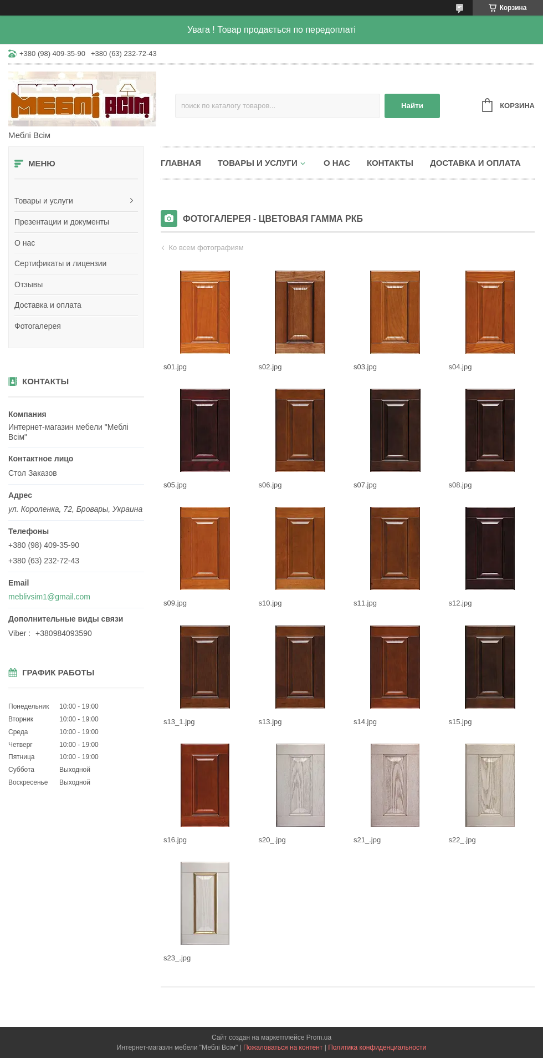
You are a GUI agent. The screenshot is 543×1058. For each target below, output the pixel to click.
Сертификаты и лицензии (60, 263)
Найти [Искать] (412, 105)
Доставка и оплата (47, 305)
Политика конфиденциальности (377, 1047)
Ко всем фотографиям (206, 247)
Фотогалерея (37, 326)
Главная (181, 163)
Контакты (390, 163)
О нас (24, 242)
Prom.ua (318, 1037)
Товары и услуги (43, 200)
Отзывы (28, 284)
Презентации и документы (61, 221)
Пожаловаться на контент (282, 1047)
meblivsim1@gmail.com (49, 596)
